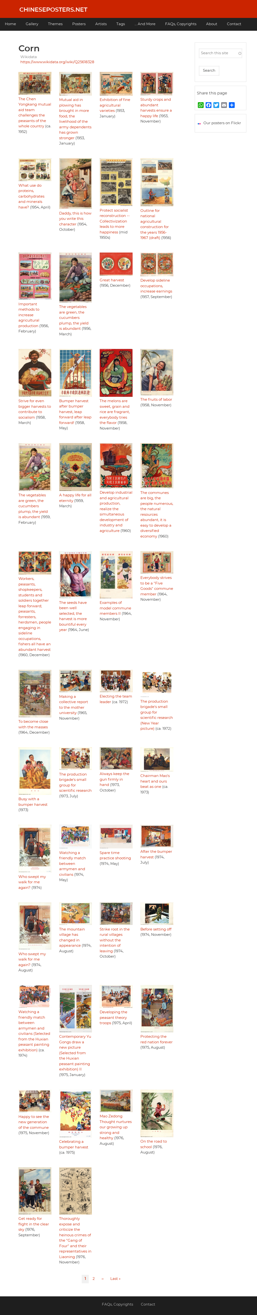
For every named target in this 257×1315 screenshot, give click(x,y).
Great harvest (112, 280)
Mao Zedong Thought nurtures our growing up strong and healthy (116, 1127)
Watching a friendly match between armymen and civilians (72, 864)
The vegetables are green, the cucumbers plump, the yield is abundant (73, 318)
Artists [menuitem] (101, 24)
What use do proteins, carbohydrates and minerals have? (31, 196)
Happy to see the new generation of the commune (33, 1122)
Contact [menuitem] (234, 24)
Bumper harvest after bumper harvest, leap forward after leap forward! (75, 412)
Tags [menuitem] (120, 24)
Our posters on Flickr (222, 123)
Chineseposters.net (53, 10)
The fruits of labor (156, 399)
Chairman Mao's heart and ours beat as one (155, 781)
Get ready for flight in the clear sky (33, 1224)
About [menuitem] (211, 24)
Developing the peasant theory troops (113, 1017)
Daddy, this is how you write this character (75, 219)
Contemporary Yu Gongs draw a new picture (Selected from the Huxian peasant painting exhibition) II (75, 1053)
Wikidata (28, 57)
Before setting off (155, 929)
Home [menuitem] (10, 24)
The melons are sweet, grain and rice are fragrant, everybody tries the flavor (115, 412)
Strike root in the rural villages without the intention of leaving (115, 940)
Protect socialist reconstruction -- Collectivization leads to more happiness (115, 221)
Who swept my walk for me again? (32, 882)
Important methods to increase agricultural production (28, 315)
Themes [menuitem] (55, 24)
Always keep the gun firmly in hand (114, 779)
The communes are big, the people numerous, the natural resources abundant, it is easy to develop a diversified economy (156, 514)
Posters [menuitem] (79, 24)
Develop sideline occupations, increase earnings (156, 286)
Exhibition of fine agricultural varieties (115, 105)
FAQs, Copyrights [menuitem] (180, 24)
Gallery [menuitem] (32, 24)
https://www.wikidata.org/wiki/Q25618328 (57, 62)
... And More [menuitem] (145, 24)
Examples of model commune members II (115, 608)
